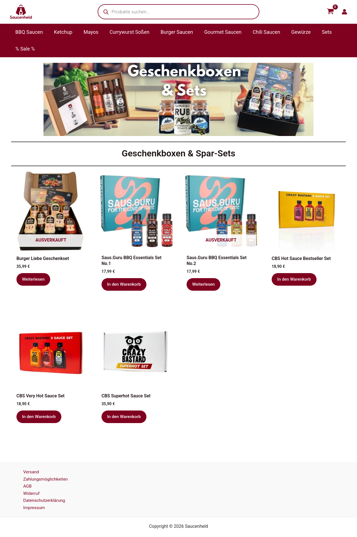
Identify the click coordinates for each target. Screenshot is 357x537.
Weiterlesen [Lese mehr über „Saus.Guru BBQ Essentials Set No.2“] (204, 268)
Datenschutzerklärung (42, 486)
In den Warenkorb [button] (124, 268)
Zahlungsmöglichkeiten (44, 464)
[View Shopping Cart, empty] (330, 12)
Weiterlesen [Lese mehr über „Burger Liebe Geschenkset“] (33, 263)
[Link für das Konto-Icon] (344, 12)
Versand (29, 457)
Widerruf (29, 479)
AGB (25, 471)
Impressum (32, 494)
